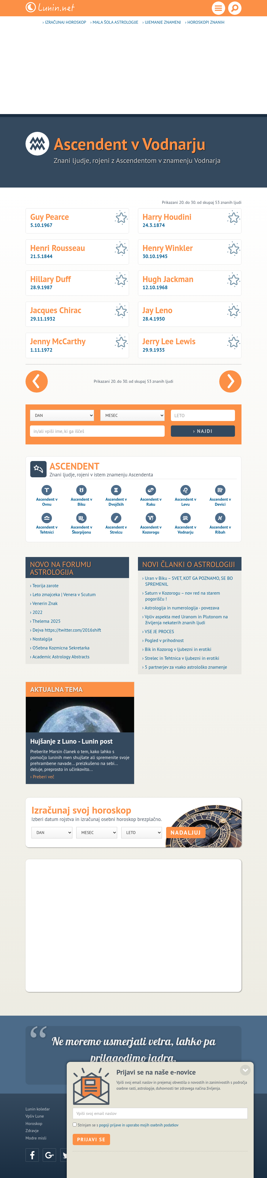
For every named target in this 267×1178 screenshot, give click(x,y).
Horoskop (34, 1123)
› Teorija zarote (44, 585)
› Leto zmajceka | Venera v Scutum (63, 594)
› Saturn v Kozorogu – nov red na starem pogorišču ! (181, 596)
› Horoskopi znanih (205, 22)
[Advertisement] (133, 72)
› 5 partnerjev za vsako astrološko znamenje (184, 667)
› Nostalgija (41, 639)
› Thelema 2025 (45, 621)
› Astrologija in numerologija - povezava (181, 608)
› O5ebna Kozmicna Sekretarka (60, 648)
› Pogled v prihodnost (163, 640)
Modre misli (36, 1138)
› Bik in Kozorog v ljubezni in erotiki (177, 649)
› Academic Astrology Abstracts (59, 657)
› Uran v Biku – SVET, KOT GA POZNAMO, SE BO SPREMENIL (187, 581)
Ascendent (74, 466)
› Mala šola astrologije (114, 22)
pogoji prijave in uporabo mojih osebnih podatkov (139, 1162)
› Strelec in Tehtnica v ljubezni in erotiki (180, 658)
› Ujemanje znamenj (161, 22)
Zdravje (32, 1130)
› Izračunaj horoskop (64, 22)
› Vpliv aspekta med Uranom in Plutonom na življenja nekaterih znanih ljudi (185, 619)
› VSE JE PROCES (158, 631)
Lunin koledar (38, 1109)
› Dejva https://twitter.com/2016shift (65, 630)
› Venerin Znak (44, 603)
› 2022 (36, 612)
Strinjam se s (128, 1162)
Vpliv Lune (35, 1116)
